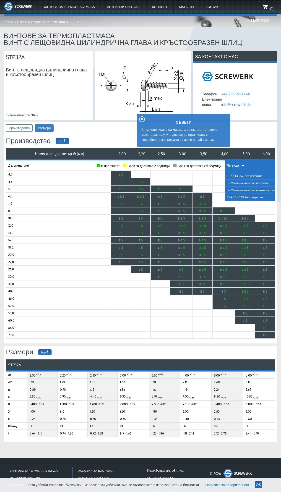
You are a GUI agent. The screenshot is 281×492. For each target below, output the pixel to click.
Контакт (213, 7)
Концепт (159, 7)
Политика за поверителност (227, 485)
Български (260, 20)
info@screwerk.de (236, 104)
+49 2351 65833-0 (235, 94)
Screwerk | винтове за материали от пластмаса (36, 22)
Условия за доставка (96, 470)
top (62, 141)
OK (258, 484)
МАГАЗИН (186, 7)
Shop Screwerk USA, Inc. (165, 470)
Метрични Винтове (123, 7)
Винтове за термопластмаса (69, 7)
